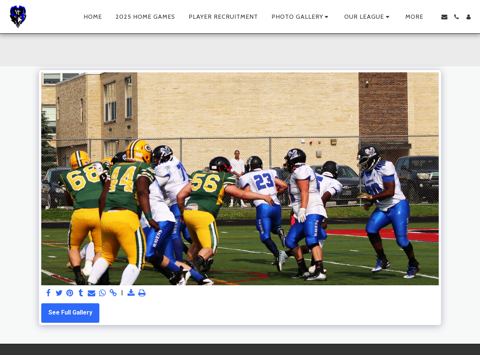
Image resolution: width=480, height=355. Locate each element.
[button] (301, 17)
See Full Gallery (70, 312)
